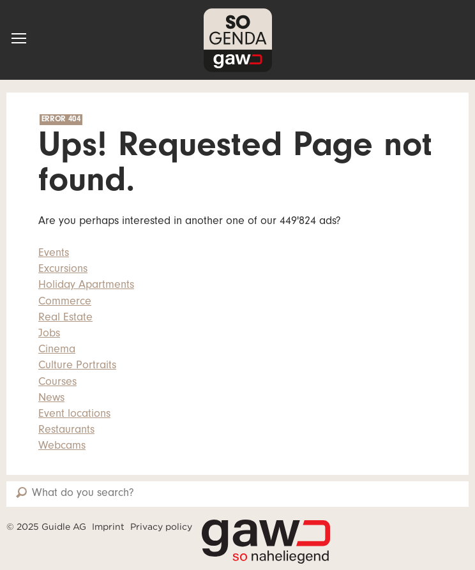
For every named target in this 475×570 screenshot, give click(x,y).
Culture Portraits (77, 366)
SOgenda (238, 40)
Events (53, 254)
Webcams (62, 447)
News (51, 399)
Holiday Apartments (86, 286)
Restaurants (66, 431)
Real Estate (65, 318)
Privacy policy (161, 526)
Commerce (64, 302)
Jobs (49, 334)
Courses (57, 383)
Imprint (108, 526)
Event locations (74, 415)
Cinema (56, 350)
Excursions (62, 270)
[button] (19, 38)
